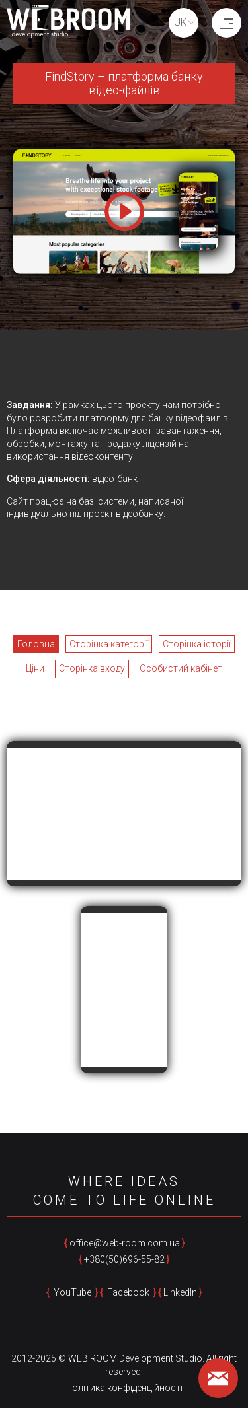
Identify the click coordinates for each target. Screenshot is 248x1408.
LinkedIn (180, 1292)
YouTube (72, 1292)
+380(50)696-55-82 (124, 1259)
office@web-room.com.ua (124, 1243)
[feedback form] (218, 1378)
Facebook (128, 1292)
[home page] (68, 23)
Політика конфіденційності (124, 1387)
